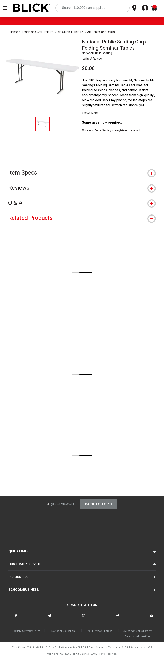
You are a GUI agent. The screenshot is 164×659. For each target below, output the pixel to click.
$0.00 (88, 68)
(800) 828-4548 (60, 504)
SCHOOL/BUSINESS (23, 590)
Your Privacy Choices (100, 630)
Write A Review (92, 58)
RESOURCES (18, 577)
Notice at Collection (63, 630)
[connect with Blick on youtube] (151, 618)
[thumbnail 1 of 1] (42, 124)
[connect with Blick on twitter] (50, 618)
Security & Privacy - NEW (26, 630)
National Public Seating (97, 53)
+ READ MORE (90, 113)
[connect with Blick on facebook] (16, 618)
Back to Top (99, 504)
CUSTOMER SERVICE (24, 564)
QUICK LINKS (18, 551)
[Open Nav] (5, 8)
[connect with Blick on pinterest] (117, 618)
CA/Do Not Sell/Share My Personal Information (137, 633)
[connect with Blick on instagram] (84, 618)
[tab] (82, 172)
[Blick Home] (32, 8)
